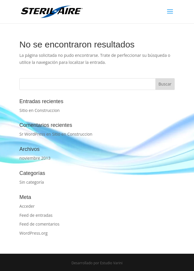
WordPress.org (33, 233)
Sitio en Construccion (39, 110)
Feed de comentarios (39, 224)
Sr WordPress (32, 134)
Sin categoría (31, 182)
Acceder (27, 206)
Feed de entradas (35, 215)
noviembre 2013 (34, 158)
